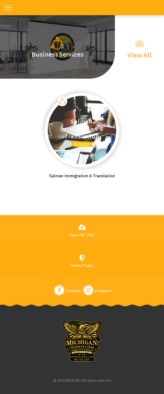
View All (139, 55)
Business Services (57, 54)
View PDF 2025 (82, 235)
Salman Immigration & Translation (82, 176)
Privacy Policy (82, 265)
